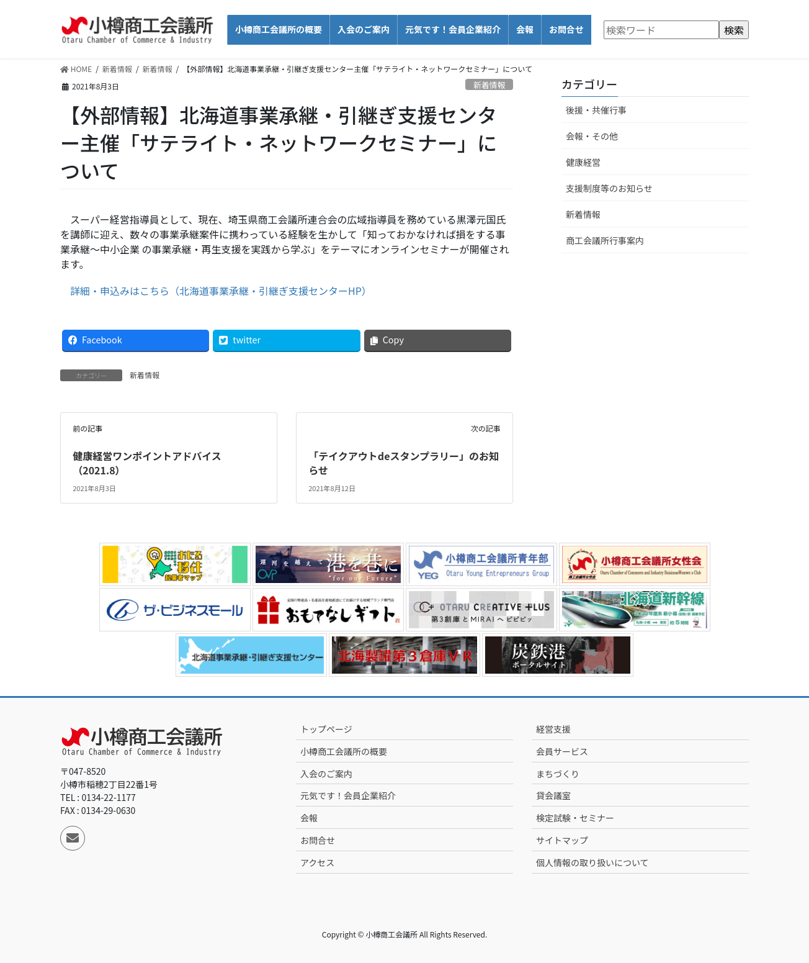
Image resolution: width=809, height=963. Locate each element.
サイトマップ (562, 840)
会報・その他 (592, 136)
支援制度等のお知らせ (609, 188)
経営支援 (553, 729)
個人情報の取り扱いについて (592, 862)
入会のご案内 (326, 773)
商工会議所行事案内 (605, 240)
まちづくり (557, 773)
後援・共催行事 (596, 110)
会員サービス (562, 751)
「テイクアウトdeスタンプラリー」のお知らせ (403, 462)
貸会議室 (553, 795)
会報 (309, 818)
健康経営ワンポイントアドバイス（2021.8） (147, 462)
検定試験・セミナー (575, 818)
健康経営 (583, 162)
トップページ (326, 729)
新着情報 (489, 85)
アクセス (317, 862)
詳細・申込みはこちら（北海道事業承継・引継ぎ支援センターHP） (221, 290)
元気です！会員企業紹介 (348, 795)
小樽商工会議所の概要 (343, 751)
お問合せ (317, 840)
